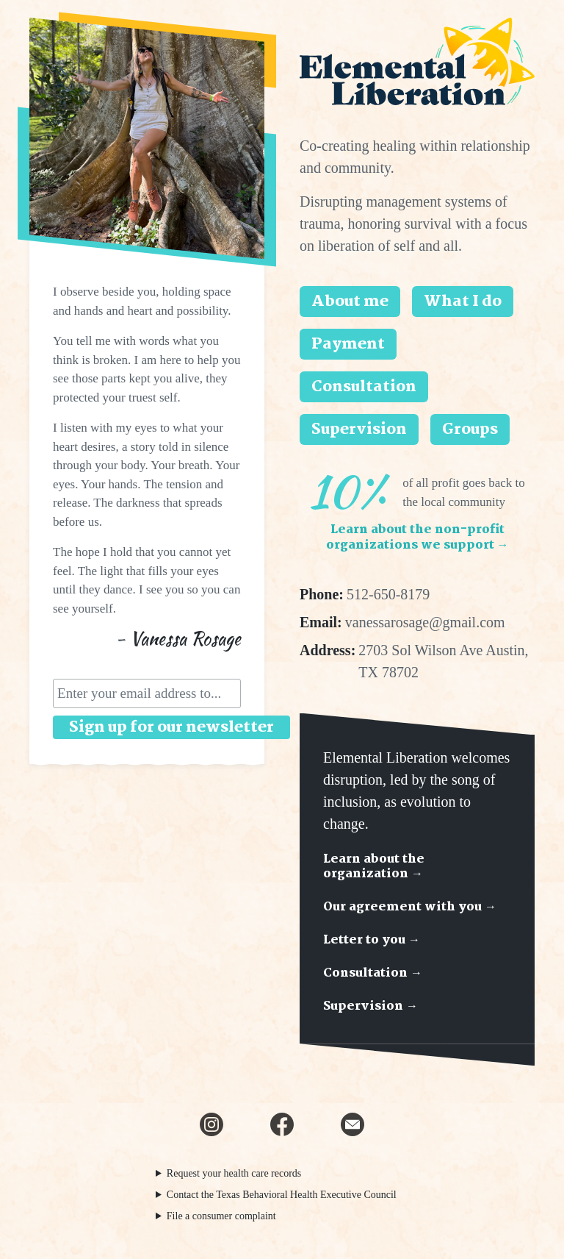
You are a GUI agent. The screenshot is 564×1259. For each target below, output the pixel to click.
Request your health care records (234, 1173)
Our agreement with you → (409, 907)
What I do (463, 301)
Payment (348, 344)
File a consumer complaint (221, 1215)
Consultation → (372, 973)
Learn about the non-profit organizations (417, 537)
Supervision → (370, 1006)
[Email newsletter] (352, 1124)
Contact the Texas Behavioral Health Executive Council (282, 1194)
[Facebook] (282, 1124)
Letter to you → (371, 940)
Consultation (363, 386)
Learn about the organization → (373, 867)
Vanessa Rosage (185, 639)
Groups (470, 429)
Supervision (359, 429)
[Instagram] (211, 1124)
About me (349, 301)
